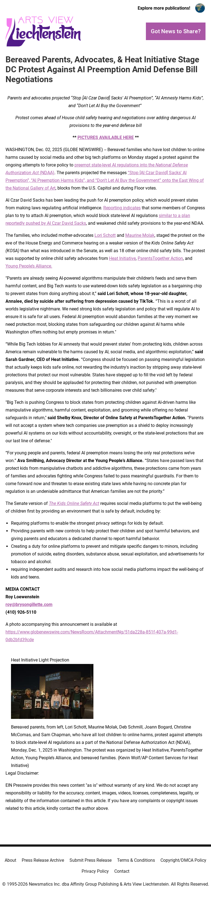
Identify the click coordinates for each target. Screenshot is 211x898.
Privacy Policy (95, 871)
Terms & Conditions (136, 860)
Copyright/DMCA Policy (183, 860)
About (10, 860)
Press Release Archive (43, 860)
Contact (121, 871)
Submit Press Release (91, 860)
